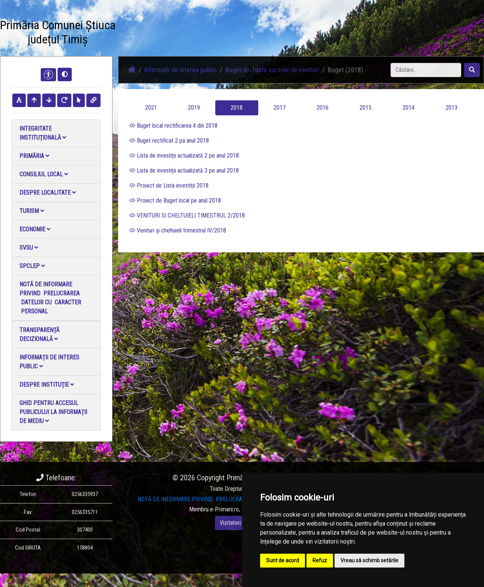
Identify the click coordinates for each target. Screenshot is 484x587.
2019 (194, 107)
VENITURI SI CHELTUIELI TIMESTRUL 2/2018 (187, 215)
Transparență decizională (39, 334)
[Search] (426, 70)
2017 (280, 107)
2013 (451, 107)
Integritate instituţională (42, 133)
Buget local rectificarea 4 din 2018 (173, 125)
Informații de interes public (49, 362)
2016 (323, 107)
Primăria (34, 155)
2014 (408, 107)
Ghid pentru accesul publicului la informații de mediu (53, 412)
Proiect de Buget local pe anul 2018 (175, 200)
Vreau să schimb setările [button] (369, 560)
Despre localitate (47, 192)
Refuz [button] (319, 560)
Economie (34, 229)
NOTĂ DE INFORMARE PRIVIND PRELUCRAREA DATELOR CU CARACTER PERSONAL (51, 298)
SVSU (28, 247)
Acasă (133, 29)
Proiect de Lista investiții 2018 (169, 185)
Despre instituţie (46, 384)
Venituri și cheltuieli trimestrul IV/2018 (177, 230)
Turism (31, 211)
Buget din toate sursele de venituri (272, 70)
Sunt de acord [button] (282, 560)
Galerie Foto (200, 33)
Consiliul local (43, 174)
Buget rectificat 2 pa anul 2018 (169, 140)
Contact (266, 29)
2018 (237, 107)
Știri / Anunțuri (164, 33)
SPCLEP (32, 266)
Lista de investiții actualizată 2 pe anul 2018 (184, 155)
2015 (366, 107)
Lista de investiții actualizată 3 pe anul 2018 (184, 170)
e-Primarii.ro (224, 509)
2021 (151, 107)
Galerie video (234, 33)
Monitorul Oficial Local (307, 33)
